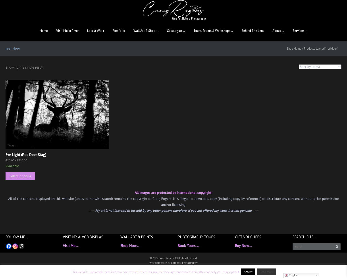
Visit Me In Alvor (67, 31)
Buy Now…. (243, 246)
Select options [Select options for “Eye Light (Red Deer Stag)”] (20, 176)
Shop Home (294, 48)
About (276, 31)
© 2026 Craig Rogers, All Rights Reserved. (173, 258)
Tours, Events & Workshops (211, 31)
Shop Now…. (129, 246)
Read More (267, 272)
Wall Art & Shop (144, 31)
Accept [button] (248, 272)
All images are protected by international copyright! (173, 193)
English (292, 275)
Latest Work (95, 31)
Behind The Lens (252, 31)
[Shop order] (320, 66)
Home (44, 31)
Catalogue (174, 31)
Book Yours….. (188, 246)
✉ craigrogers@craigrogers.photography (173, 262)
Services (298, 31)
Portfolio (118, 31)
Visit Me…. (70, 246)
